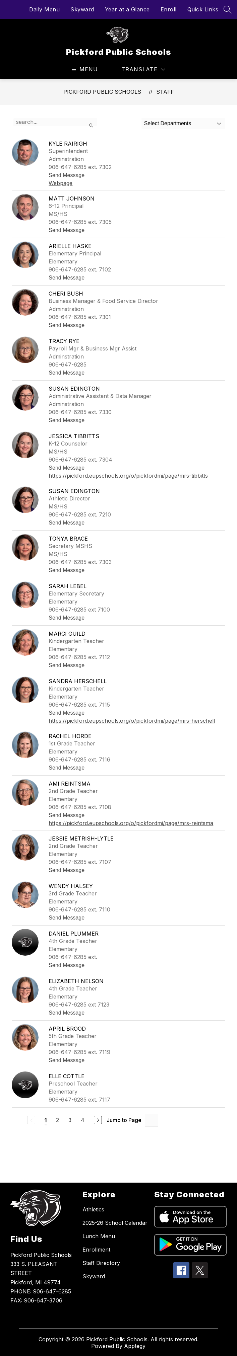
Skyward (82, 9)
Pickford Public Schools (102, 91)
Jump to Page (124, 1120)
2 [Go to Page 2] (57, 1120)
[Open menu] (84, 69)
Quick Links (203, 9)
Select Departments (167, 123)
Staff (165, 91)
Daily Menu (44, 9)
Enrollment (96, 1249)
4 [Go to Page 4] (82, 1120)
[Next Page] (98, 1120)
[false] (55, 122)
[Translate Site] (143, 69)
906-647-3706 (43, 1300)
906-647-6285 (52, 1291)
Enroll (169, 9)
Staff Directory (101, 1263)
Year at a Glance (127, 9)
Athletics (93, 1209)
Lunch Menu (98, 1236)
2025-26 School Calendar (114, 1222)
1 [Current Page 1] (46, 1120)
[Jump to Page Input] (151, 1120)
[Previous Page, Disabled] (31, 1120)
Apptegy (134, 1346)
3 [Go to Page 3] (69, 1120)
